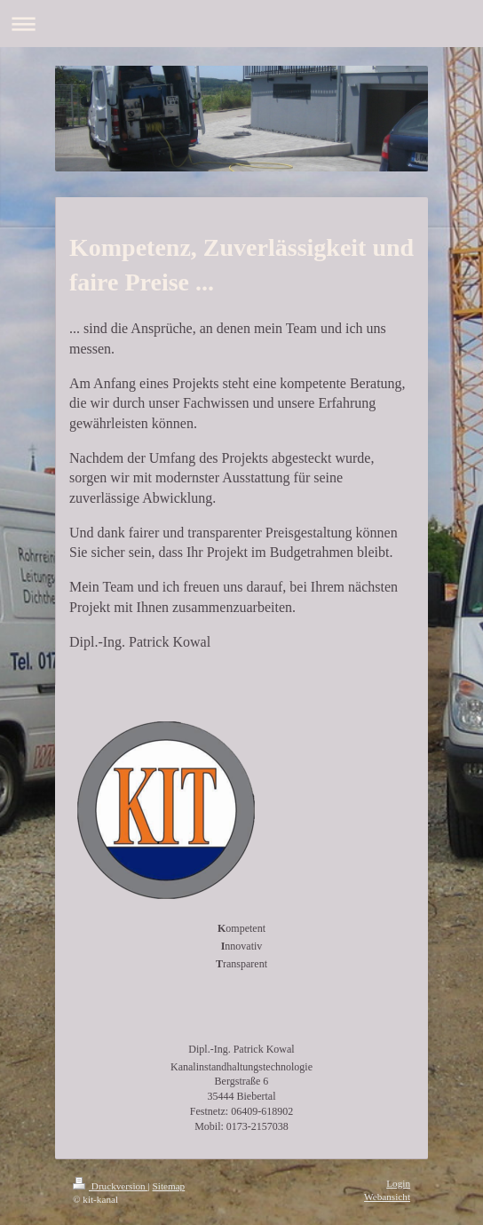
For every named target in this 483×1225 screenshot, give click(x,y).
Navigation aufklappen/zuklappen (241, 23)
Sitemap (169, 1186)
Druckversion (110, 1186)
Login (398, 1183)
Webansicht (387, 1196)
